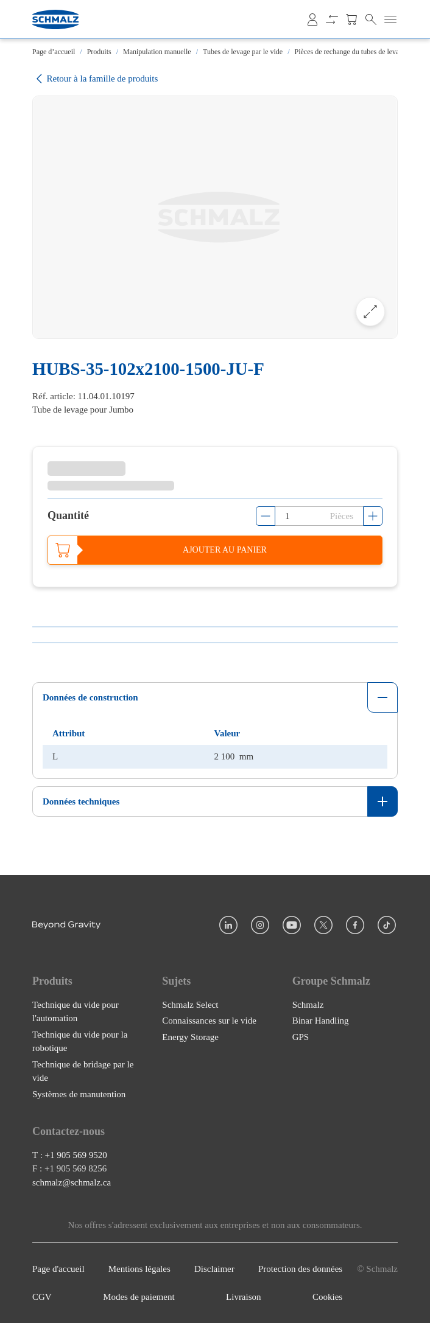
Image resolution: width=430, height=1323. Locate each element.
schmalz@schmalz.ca (71, 1182)
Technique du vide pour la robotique (79, 1041)
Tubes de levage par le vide (243, 51)
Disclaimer (214, 1268)
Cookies (327, 1297)
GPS (300, 1036)
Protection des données (300, 1268)
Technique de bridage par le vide (82, 1071)
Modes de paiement (138, 1297)
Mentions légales (139, 1268)
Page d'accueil (58, 1268)
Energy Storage (190, 1036)
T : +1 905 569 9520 (69, 1154)
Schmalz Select (190, 1004)
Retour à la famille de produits (95, 79)
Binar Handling (320, 1020)
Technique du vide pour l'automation (75, 1011)
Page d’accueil (53, 51)
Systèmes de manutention (78, 1093)
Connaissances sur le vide (209, 1020)
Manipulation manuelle (157, 51)
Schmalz (308, 1004)
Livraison (243, 1297)
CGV (42, 1297)
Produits (99, 51)
